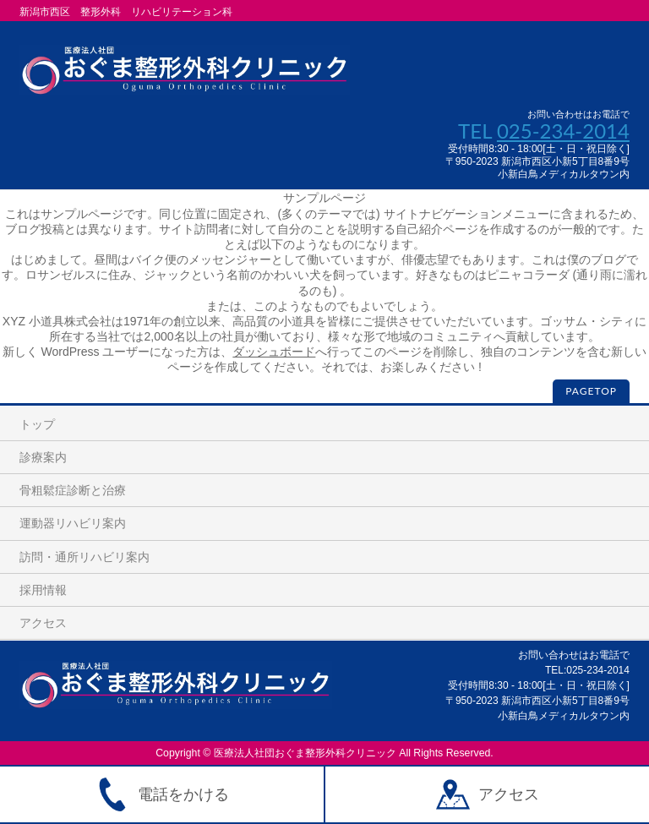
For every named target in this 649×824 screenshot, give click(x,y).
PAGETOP (591, 391)
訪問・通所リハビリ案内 (84, 557)
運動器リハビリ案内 (72, 523)
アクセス (43, 623)
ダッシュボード (273, 351)
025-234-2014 (563, 130)
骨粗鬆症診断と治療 (72, 490)
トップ (37, 424)
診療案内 (43, 457)
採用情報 (43, 590)
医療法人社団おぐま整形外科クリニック (305, 753)
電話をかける (162, 794)
